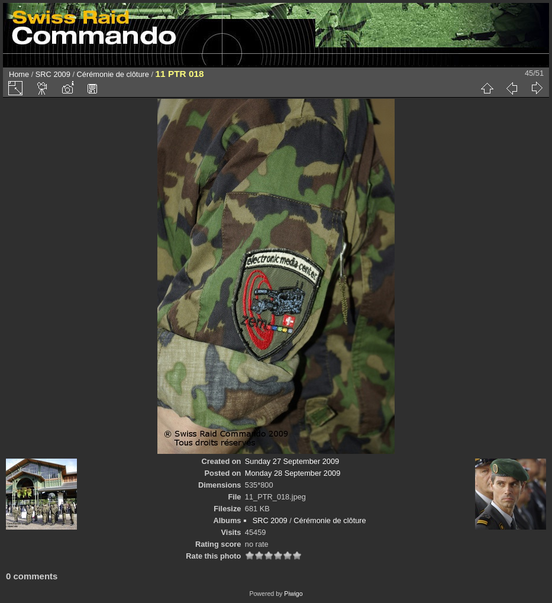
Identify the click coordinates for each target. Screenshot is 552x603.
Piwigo (293, 593)
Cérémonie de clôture (113, 74)
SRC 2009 (52, 74)
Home (19, 74)
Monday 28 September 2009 (293, 473)
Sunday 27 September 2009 (292, 461)
